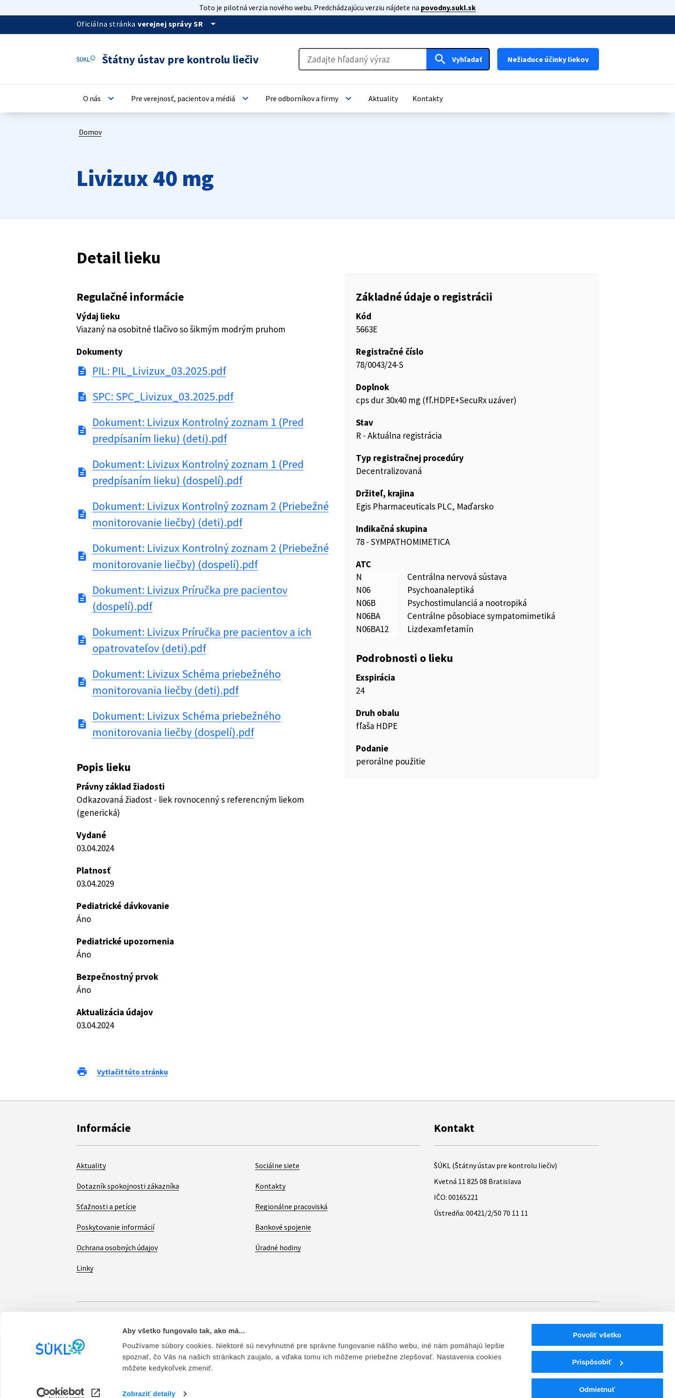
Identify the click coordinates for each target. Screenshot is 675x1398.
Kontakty (270, 1186)
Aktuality (91, 1165)
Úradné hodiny (278, 1247)
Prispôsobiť (597, 1348)
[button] (99, 98)
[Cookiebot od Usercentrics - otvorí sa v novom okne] (60, 1380)
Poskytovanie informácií (115, 1227)
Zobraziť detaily (148, 1379)
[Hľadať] (458, 59)
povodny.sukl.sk (448, 7)
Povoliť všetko (597, 1320)
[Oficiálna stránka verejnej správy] (178, 23)
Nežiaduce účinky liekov (548, 59)
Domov (90, 132)
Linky (85, 1268)
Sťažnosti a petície (106, 1206)
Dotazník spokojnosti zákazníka (128, 1186)
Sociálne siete (277, 1165)
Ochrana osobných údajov (117, 1247)
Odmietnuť (597, 1375)
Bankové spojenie (283, 1227)
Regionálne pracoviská (291, 1206)
